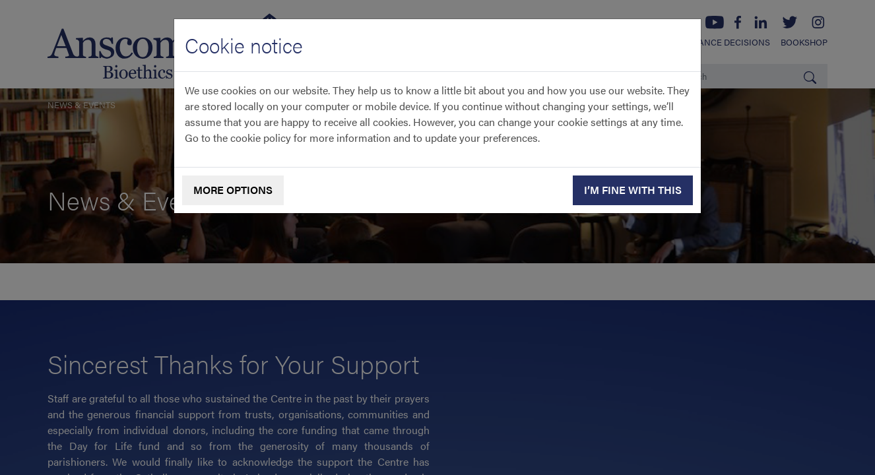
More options (233, 189)
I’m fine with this (633, 189)
